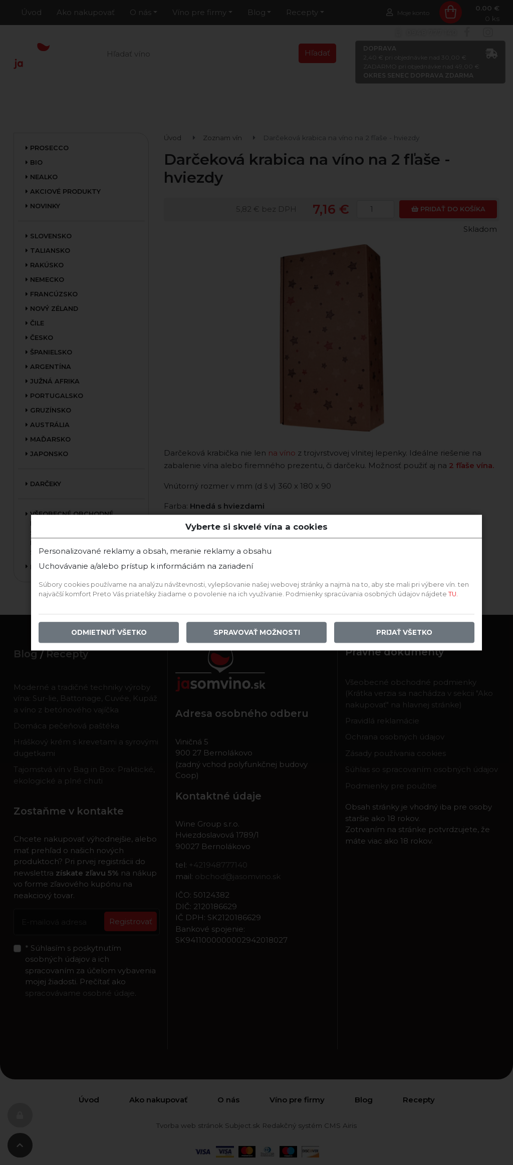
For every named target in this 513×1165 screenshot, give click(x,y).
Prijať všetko (404, 632)
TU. (453, 594)
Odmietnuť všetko (109, 632)
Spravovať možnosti (256, 632)
